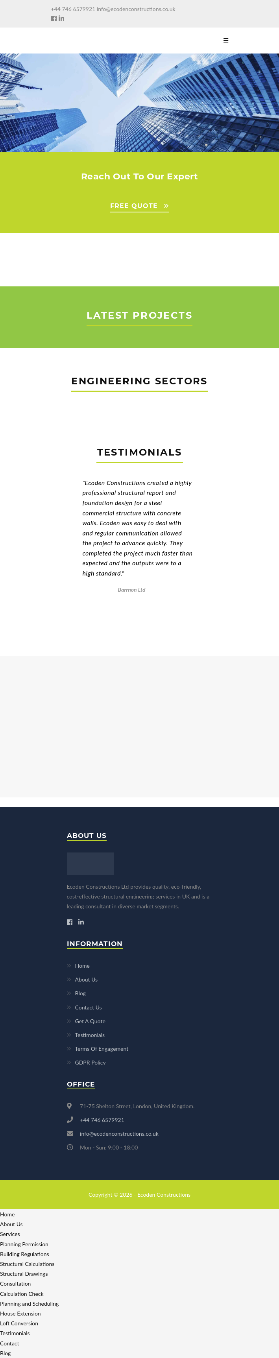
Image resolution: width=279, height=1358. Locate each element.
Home (82, 965)
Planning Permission (24, 1244)
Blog (80, 993)
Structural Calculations (27, 1263)
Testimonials (90, 1034)
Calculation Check (22, 1293)
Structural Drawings (24, 1273)
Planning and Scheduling (29, 1303)
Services (10, 1234)
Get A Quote (90, 1021)
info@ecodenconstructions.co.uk (136, 9)
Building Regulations (24, 1254)
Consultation (15, 1283)
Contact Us (88, 1007)
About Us (86, 979)
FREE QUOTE (134, 206)
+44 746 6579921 (73, 9)
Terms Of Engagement (102, 1048)
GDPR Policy (90, 1062)
